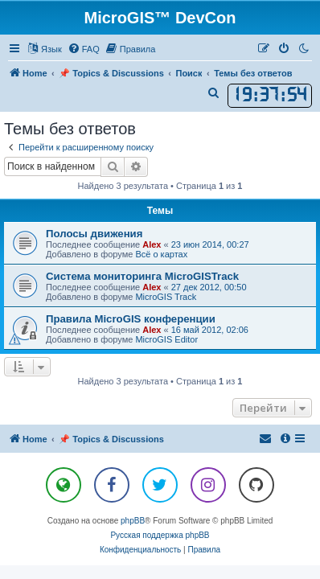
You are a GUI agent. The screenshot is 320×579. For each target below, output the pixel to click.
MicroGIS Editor (166, 339)
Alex (151, 244)
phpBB (133, 520)
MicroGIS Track (165, 297)
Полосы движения (94, 234)
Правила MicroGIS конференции (130, 319)
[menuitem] (84, 49)
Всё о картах (161, 254)
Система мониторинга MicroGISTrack (142, 276)
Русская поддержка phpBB (159, 535)
